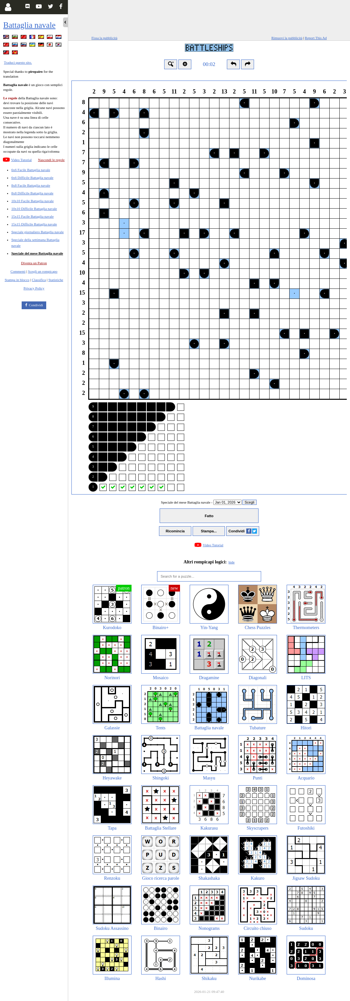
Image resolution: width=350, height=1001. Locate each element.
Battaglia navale (29, 25)
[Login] (8, 7)
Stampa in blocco (17, 280)
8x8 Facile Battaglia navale (30, 185)
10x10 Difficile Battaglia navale (34, 209)
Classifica (39, 280)
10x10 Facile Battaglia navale (32, 201)
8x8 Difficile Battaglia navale (32, 193)
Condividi (36, 305)
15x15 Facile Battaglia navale (32, 216)
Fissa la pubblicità (104, 38)
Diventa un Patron (34, 263)
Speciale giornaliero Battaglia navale (37, 232)
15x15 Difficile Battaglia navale (34, 224)
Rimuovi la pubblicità (286, 38)
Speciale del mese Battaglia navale (37, 253)
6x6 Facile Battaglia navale (30, 170)
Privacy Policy (34, 288)
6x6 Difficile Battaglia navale (32, 178)
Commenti (17, 271)
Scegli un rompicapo (43, 271)
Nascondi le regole (51, 160)
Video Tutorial (21, 160)
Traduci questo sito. (18, 62)
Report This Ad (316, 38)
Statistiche (55, 280)
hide (231, 562)
